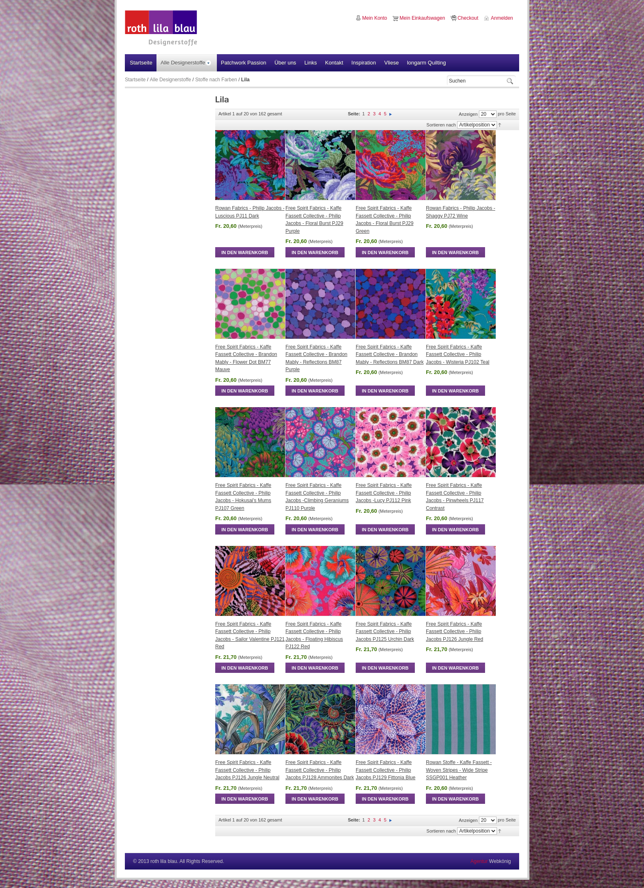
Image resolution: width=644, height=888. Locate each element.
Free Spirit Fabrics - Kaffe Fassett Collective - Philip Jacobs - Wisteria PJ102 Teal (458, 354)
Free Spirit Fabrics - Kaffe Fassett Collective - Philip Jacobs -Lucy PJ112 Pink (384, 492)
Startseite (135, 80)
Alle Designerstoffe (170, 80)
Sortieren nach (441, 124)
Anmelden (502, 18)
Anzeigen (468, 114)
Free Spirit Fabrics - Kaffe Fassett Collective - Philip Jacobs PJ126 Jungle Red (454, 631)
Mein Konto (374, 18)
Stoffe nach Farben (216, 80)
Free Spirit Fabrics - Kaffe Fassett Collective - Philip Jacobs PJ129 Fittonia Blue (385, 770)
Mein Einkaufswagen (422, 18)
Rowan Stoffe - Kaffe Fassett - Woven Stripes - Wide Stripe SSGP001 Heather (459, 770)
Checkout (468, 18)
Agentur (479, 861)
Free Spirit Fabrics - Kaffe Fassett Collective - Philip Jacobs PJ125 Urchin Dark (385, 631)
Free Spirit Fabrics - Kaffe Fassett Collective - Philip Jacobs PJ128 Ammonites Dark (319, 770)
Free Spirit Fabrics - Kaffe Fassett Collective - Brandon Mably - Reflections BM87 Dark (389, 354)
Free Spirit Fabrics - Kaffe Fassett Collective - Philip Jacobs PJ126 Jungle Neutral (247, 770)
